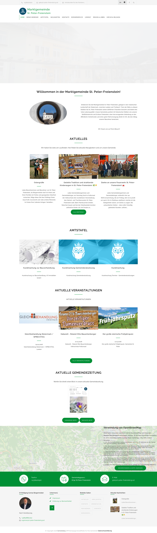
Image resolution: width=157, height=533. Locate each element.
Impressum (56, 496)
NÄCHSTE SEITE (87, 418)
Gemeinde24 (61, 529)
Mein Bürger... (86, 506)
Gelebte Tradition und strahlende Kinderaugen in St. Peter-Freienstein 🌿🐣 (129, 509)
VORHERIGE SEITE (71, 418)
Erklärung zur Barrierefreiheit (62, 499)
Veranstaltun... (96, 502)
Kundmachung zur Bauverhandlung (39, 266)
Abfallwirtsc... (97, 497)
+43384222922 (28, 2)
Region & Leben (58, 15)
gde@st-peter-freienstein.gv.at (48, 2)
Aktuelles (85, 497)
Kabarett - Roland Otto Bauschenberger (78, 332)
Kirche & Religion (73, 15)
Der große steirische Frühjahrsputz (118, 332)
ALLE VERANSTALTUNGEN (81, 358)
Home (55, 10)
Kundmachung (118, 266)
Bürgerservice (109, 10)
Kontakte (98, 10)
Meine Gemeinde (65, 10)
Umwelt (120, 10)
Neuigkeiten (87, 10)
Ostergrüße (39, 180)
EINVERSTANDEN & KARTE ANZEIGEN (130, 466)
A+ (120, 2)
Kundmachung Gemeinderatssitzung (78, 266)
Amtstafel (77, 10)
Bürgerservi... (86, 511)
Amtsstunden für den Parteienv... (75, 2)
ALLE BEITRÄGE (78, 210)
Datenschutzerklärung (105, 529)
